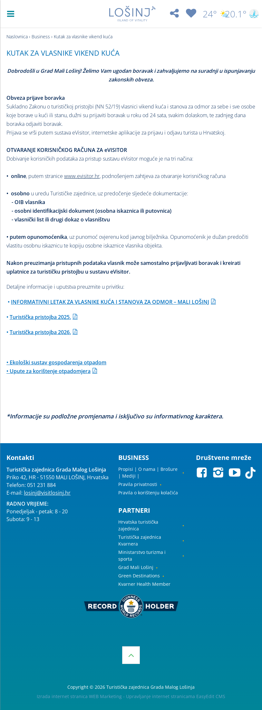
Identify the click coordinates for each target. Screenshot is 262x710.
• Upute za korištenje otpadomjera (48, 371)
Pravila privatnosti (137, 484)
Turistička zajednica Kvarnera (139, 540)
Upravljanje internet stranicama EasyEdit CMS (175, 696)
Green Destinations (139, 576)
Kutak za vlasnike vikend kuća (83, 36)
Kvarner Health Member (144, 584)
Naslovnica (17, 36)
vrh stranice (131, 655)
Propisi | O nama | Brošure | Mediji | (148, 472)
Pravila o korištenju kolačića (148, 493)
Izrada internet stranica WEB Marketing (79, 696)
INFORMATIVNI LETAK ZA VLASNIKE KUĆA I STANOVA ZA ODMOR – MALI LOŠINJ (110, 301)
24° (211, 14)
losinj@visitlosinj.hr (47, 492)
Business (41, 36)
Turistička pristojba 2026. (40, 332)
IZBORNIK (12, 14)
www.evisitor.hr (82, 176)
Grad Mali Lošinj (135, 567)
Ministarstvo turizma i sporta (142, 555)
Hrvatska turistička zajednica (138, 525)
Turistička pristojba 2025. (40, 317)
